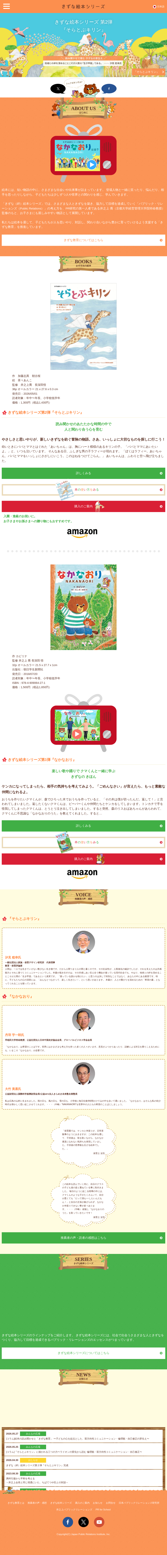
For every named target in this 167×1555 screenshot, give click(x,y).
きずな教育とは (16, 1502)
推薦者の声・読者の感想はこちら (83, 1237)
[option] (83, 45)
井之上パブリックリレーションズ (74, 1509)
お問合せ (110, 1502)
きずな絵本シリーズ (61, 1502)
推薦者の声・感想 (37, 1502)
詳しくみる (83, 473)
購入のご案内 (82, 1502)
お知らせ (97, 1502)
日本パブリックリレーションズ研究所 (139, 1502)
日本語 (160, 6)
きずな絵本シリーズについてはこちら (83, 1353)
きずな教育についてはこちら (83, 240)
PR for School (103, 1509)
